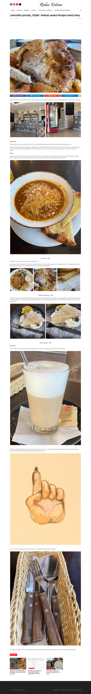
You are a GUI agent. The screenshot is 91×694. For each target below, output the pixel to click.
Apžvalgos (19, 10)
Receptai (34, 10)
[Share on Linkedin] (69, 96)
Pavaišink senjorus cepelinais (62, 10)
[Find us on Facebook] (11, 4)
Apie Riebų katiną (56, 689)
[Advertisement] (45, 28)
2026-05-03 (48, 675)
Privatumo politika (72, 689)
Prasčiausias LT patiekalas (45, 10)
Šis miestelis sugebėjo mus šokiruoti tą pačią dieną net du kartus (53, 672)
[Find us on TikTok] (20, 4)
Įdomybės (26, 10)
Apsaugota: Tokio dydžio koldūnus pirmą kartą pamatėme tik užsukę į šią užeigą (18, 672)
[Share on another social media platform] (79, 96)
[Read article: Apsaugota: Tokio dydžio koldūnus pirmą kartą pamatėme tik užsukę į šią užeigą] (18, 663)
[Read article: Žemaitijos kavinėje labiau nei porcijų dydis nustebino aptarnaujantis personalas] (36, 663)
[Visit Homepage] (51, 4)
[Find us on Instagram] (14, 4)
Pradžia (13, 10)
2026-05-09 (30, 675)
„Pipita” (20, 99)
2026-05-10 (12, 675)
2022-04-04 (12, 18)
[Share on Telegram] (35, 96)
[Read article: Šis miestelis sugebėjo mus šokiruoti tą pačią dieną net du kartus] (54, 663)
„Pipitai (22, 649)
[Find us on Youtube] (17, 4)
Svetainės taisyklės (64, 689)
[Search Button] (80, 10)
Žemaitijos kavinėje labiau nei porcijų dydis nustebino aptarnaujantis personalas (35, 672)
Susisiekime (79, 689)
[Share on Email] (52, 96)
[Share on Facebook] (18, 96)
